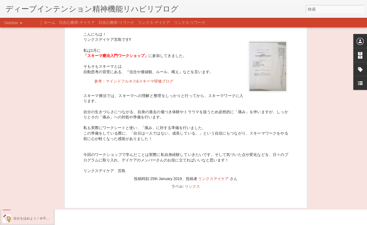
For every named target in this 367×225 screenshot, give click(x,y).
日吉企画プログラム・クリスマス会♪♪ (41, 206)
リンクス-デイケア (154, 22)
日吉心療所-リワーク (116, 22)
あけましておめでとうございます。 (39, 181)
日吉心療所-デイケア (77, 22)
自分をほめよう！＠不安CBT (34, 218)
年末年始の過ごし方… (29, 194)
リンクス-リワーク (190, 22)
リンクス (192, 126)
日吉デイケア (186, 198)
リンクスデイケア (213, 118)
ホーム (49, 22)
